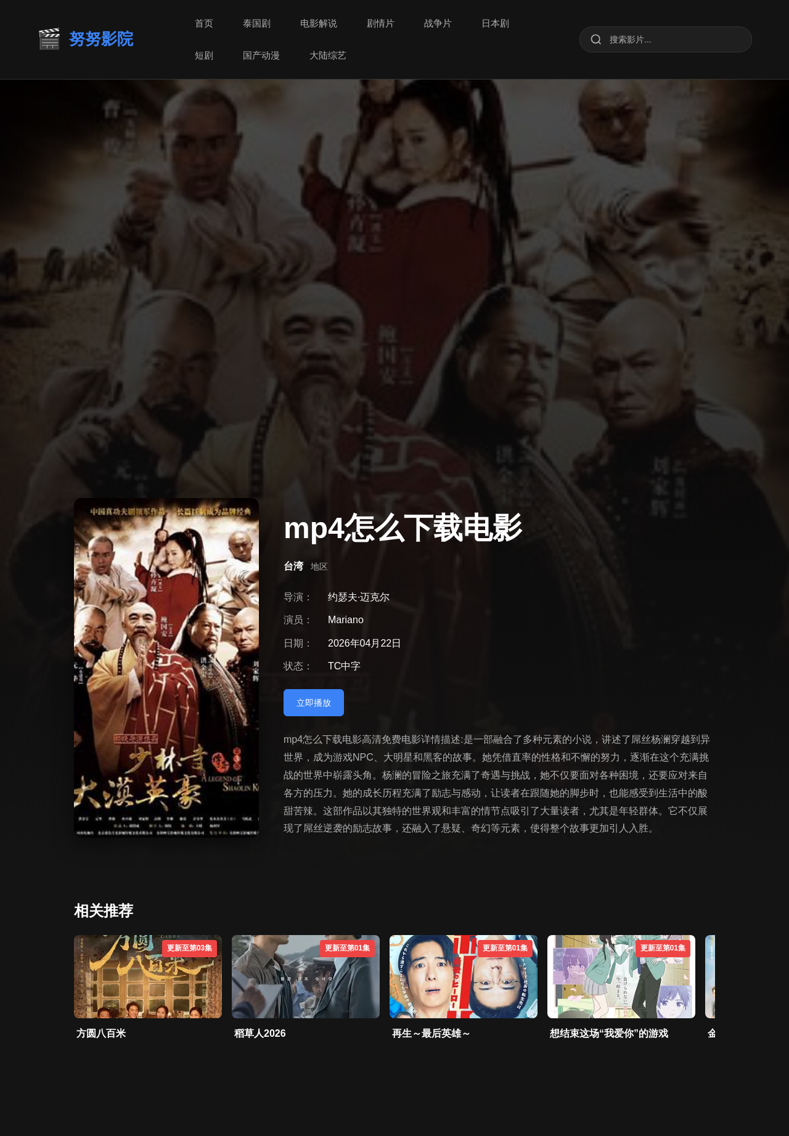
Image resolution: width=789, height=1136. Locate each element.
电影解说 (318, 23)
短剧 (204, 55)
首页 (204, 23)
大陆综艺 (327, 55)
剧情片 (380, 23)
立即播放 (313, 703)
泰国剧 (257, 23)
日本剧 (495, 23)
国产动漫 (261, 55)
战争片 (438, 23)
